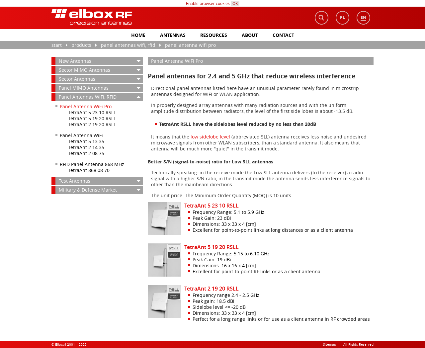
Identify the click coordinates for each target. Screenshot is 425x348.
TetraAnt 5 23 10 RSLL (92, 112)
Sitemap (329, 344)
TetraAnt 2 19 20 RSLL (92, 124)
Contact (283, 35)
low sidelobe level (210, 136)
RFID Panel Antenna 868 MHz (92, 164)
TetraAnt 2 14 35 (86, 147)
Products (81, 45)
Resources (213, 35)
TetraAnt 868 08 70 (89, 170)
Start (56, 45)
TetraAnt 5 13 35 (86, 141)
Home (138, 35)
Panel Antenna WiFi (81, 135)
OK (235, 3)
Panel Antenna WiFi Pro (190, 45)
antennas (173, 35)
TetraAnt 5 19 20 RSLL (92, 118)
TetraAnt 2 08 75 (86, 153)
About (250, 35)
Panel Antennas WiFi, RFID (128, 45)
